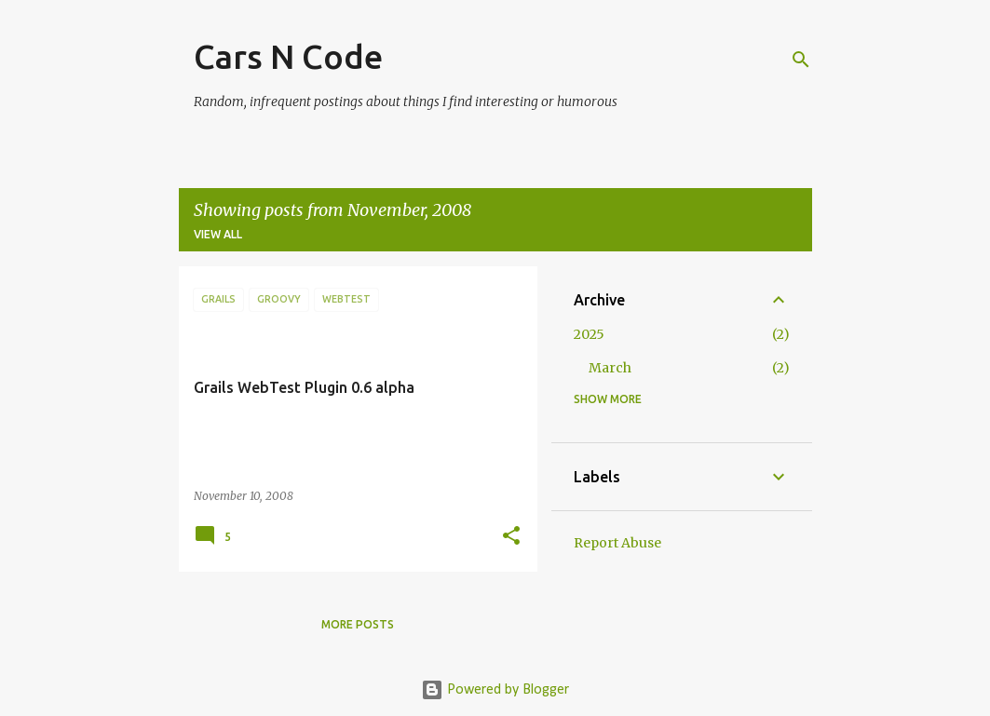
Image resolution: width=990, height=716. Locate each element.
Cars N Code (288, 56)
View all (218, 234)
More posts (357, 624)
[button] (511, 536)
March (610, 367)
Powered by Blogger (495, 689)
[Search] (801, 59)
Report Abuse (617, 542)
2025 (589, 334)
